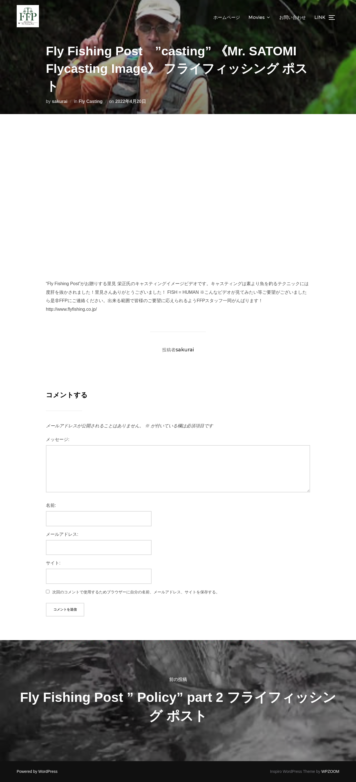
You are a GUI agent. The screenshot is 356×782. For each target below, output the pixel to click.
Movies (259, 17)
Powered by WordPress (37, 771)
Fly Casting (91, 101)
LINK (319, 17)
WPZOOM (330, 771)
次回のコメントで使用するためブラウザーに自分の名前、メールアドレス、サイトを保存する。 (136, 592)
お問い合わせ (292, 17)
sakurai (59, 101)
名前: (51, 505)
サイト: (53, 563)
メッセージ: (57, 439)
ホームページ (226, 17)
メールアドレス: (62, 534)
